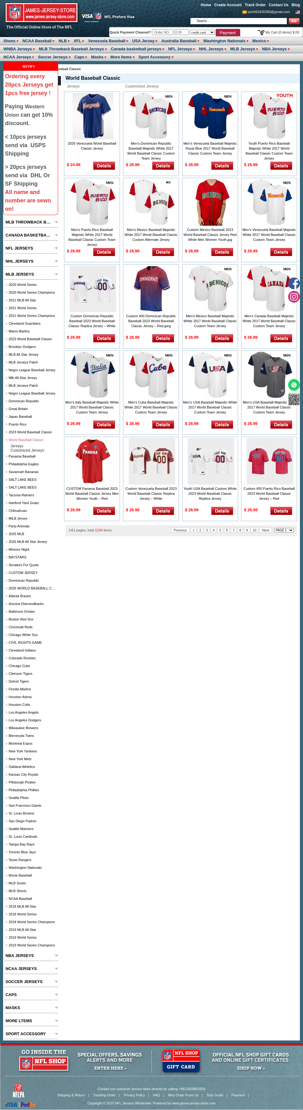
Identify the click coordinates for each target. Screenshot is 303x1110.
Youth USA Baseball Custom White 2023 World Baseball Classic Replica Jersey (210, 493)
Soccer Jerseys (52, 57)
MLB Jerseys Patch (23, 362)
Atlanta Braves (20, 596)
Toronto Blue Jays (22, 852)
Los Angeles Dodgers (25, 720)
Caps (80, 57)
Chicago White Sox (23, 635)
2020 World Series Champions (32, 292)
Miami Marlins (19, 331)
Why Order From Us (183, 1095)
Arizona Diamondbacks (26, 604)
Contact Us (278, 5)
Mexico (259, 40)
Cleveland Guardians (25, 323)
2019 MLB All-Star (22, 930)
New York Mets (20, 759)
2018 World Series (23, 914)
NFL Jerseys (180, 49)
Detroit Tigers (19, 681)
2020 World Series (23, 285)
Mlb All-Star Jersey (23, 378)
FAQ (156, 1095)
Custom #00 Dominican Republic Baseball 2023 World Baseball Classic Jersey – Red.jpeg (151, 321)
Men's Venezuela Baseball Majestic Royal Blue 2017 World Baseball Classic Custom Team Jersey (210, 148)
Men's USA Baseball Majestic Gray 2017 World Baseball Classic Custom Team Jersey (269, 407)
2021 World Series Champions (32, 316)
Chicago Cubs (19, 666)
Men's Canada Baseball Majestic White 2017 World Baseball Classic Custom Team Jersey (269, 321)
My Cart (282, 32)
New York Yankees (23, 751)
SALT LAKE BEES (23, 479)
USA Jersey (143, 40)
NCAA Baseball (37, 40)
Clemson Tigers (20, 673)
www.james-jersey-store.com (194, 1103)
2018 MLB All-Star (22, 906)
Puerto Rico (17, 424)
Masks (97, 57)
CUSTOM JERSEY (23, 573)
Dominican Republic (24, 401)
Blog (296, 5)
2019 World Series (23, 937)
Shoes (9, 40)
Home (206, 5)
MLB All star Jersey (24, 354)
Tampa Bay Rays (21, 844)
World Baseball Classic (26, 440)
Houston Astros (20, 697)
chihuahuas (18, 510)
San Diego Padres (22, 821)
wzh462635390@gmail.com (269, 12)
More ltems (121, 57)
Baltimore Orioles (22, 611)
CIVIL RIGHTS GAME (25, 642)
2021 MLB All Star (22, 300)
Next (265, 530)
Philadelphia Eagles (24, 464)
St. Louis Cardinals (23, 836)
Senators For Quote (24, 565)
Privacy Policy (134, 1095)
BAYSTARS (17, 557)
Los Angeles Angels (24, 712)
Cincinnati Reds (21, 627)
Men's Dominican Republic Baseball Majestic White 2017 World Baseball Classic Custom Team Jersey (151, 151)
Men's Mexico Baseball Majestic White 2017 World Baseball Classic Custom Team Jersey (210, 321)
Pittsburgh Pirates (22, 782)
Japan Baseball (20, 416)
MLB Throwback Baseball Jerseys (71, 49)
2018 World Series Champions (32, 922)
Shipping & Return (71, 1095)
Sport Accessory (155, 57)
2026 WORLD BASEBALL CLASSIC (33, 588)
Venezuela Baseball (106, 40)
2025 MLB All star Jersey (28, 542)
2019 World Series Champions (32, 945)
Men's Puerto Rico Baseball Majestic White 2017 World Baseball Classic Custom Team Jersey (91, 237)
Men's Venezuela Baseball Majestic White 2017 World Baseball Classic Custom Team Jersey (269, 234)
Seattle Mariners (21, 829)
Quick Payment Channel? (131, 32)
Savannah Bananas (24, 472)
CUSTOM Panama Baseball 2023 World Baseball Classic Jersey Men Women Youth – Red (92, 493)
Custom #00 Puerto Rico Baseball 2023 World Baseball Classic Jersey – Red (269, 493)
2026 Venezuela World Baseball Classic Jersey (92, 146)
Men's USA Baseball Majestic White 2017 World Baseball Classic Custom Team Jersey (210, 407)
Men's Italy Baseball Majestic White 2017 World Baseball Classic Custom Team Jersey (92, 407)
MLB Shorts (17, 891)
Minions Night (19, 549)
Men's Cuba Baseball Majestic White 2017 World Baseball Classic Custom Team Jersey (151, 407)
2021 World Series (23, 308)
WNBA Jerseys (17, 49)
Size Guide (215, 1095)
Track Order (255, 5)
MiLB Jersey (18, 518)
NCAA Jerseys (17, 57)
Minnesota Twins (21, 736)
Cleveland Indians (22, 650)
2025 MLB (16, 534)
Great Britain (18, 409)
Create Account (227, 5)
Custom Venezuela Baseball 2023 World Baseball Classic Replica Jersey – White (151, 493)
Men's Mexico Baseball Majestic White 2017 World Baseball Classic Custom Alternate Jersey (151, 234)
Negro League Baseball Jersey (32, 370)
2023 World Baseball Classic (30, 339)
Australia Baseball (178, 40)
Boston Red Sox (21, 619)
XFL (77, 40)
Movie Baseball (20, 875)
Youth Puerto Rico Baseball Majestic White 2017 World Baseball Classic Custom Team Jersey (269, 151)
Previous (180, 530)
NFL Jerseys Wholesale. (133, 1103)
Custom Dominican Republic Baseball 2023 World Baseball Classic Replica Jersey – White (92, 321)
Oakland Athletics (22, 767)
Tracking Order (104, 1095)
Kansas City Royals (23, 774)
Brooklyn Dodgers (22, 347)
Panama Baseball (22, 456)
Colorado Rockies (22, 658)
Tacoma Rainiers (21, 495)
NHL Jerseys (211, 49)
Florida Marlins (20, 689)
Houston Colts (19, 704)
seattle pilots (19, 798)
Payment (238, 1095)
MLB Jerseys (242, 49)
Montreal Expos (20, 743)
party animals (19, 526)
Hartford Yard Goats (24, 503)
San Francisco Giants (25, 805)
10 (254, 530)
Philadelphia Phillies (24, 790)
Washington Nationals (224, 40)
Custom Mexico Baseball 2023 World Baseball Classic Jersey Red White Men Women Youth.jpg (210, 234)
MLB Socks (17, 883)
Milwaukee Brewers (23, 728)
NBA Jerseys (274, 49)
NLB (62, 40)
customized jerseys (142, 86)
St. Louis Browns (21, 813)
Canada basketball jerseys (136, 49)
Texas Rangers (20, 860)
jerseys (73, 86)
